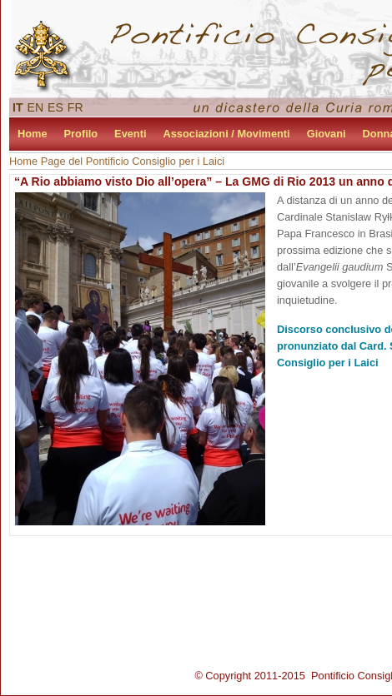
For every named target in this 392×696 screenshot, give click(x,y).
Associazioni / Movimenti (226, 133)
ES (55, 107)
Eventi (130, 133)
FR (75, 107)
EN (36, 107)
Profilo (81, 133)
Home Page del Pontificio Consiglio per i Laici (116, 161)
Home (33, 133)
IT (18, 107)
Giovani (326, 133)
